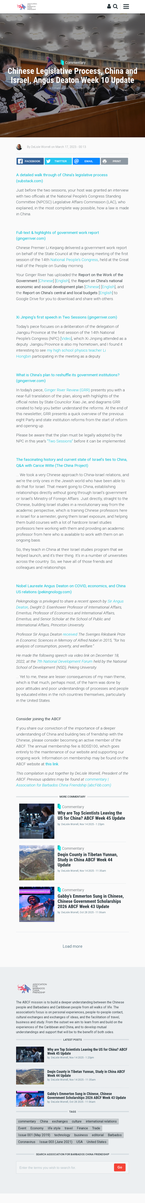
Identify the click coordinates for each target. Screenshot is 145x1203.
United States (96, 1142)
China (44, 1121)
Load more (72, 946)
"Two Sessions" (60, 441)
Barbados (115, 1135)
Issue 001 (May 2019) (34, 1135)
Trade (96, 1128)
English (62, 280)
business (81, 1135)
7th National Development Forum (65, 661)
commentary (27, 1121)
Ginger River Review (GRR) (67, 390)
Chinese (46, 280)
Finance (82, 1128)
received (70, 634)
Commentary (75, 63)
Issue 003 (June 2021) (55, 1142)
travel (69, 1128)
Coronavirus (26, 1142)
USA (79, 1142)
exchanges (60, 1121)
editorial (98, 1135)
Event (22, 1128)
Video (66, 338)
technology (62, 1135)
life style (54, 1128)
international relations (101, 1121)
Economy (37, 1128)
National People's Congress (74, 259)
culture (77, 1121)
